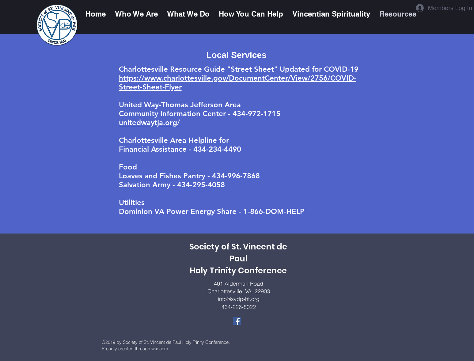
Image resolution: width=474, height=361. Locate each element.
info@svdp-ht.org (239, 298)
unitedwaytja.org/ (149, 122)
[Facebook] (237, 321)
